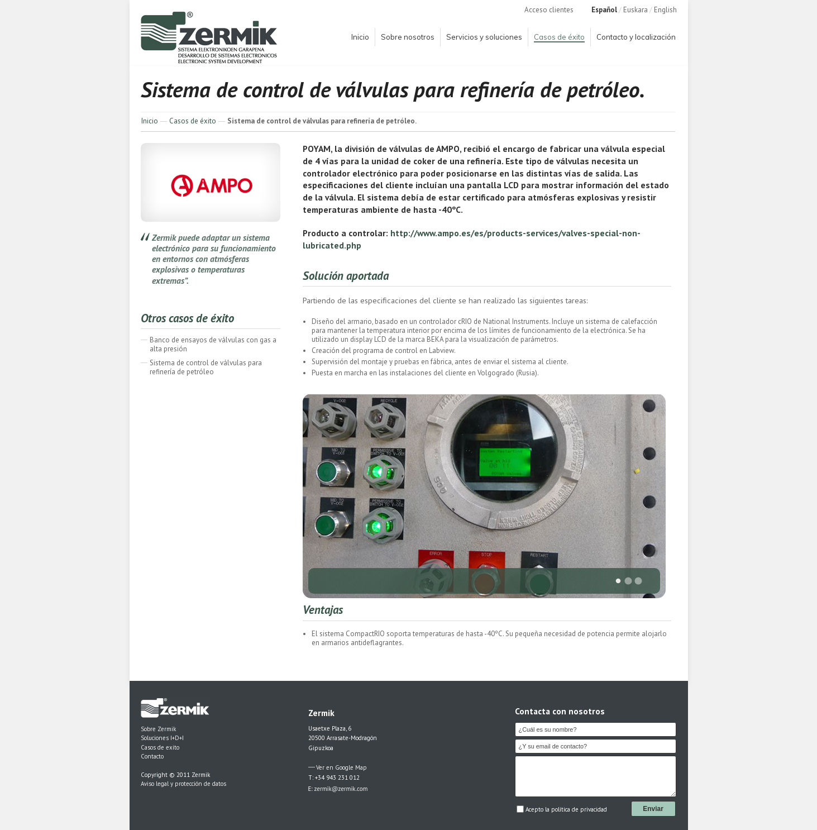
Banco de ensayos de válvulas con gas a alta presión (213, 344)
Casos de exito (160, 747)
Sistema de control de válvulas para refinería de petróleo (206, 367)
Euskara (635, 10)
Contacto (152, 756)
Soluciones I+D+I (162, 738)
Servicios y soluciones (484, 36)
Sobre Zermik (158, 729)
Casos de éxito (559, 36)
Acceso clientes (549, 10)
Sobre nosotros (407, 36)
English (665, 10)
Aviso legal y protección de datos (183, 784)
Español (604, 10)
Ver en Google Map (341, 767)
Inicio (360, 36)
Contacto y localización (636, 36)
